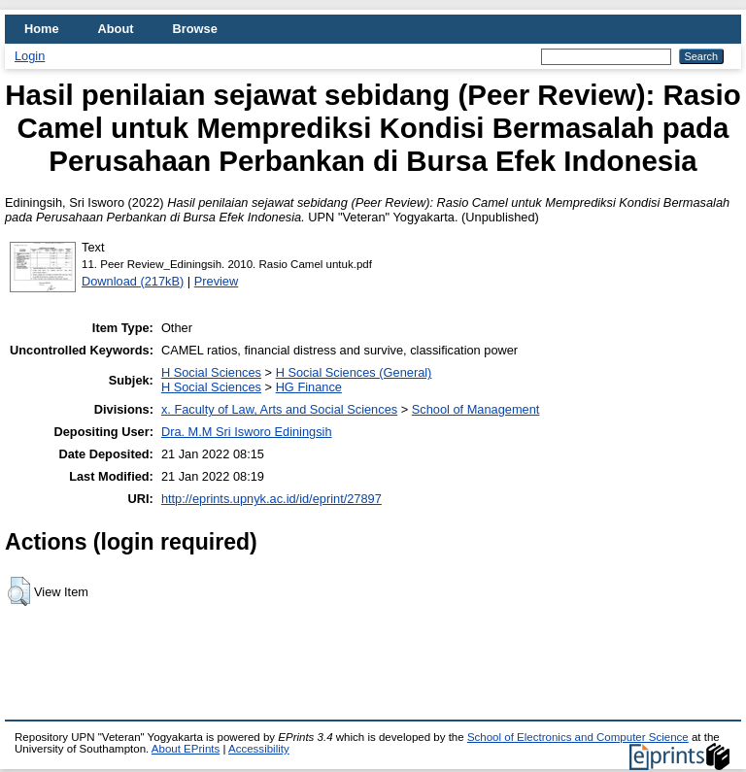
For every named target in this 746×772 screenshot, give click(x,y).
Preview (216, 281)
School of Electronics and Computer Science (578, 737)
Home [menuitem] (41, 28)
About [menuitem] (116, 28)
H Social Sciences (211, 372)
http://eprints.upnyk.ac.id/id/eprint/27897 (271, 498)
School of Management (476, 409)
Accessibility (258, 749)
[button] (19, 591)
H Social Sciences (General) (354, 372)
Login (30, 56)
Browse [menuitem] (195, 28)
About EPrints (186, 749)
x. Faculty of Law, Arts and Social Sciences (279, 409)
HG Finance (309, 387)
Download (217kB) (133, 281)
